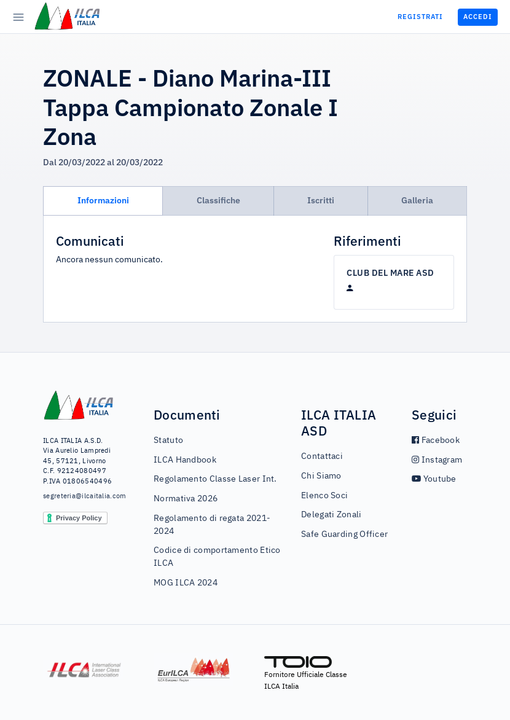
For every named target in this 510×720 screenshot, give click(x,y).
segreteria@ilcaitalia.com (79, 496)
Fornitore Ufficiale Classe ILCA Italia (305, 673)
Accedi (477, 16)
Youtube (434, 479)
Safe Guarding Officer (344, 534)
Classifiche (218, 200)
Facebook (436, 440)
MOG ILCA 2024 (186, 583)
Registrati (420, 16)
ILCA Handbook (185, 460)
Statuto (168, 440)
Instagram (437, 460)
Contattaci (322, 456)
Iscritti (320, 200)
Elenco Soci (324, 495)
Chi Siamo (321, 476)
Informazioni (103, 200)
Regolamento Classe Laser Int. (215, 479)
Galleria (417, 200)
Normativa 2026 (186, 499)
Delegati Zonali (331, 515)
